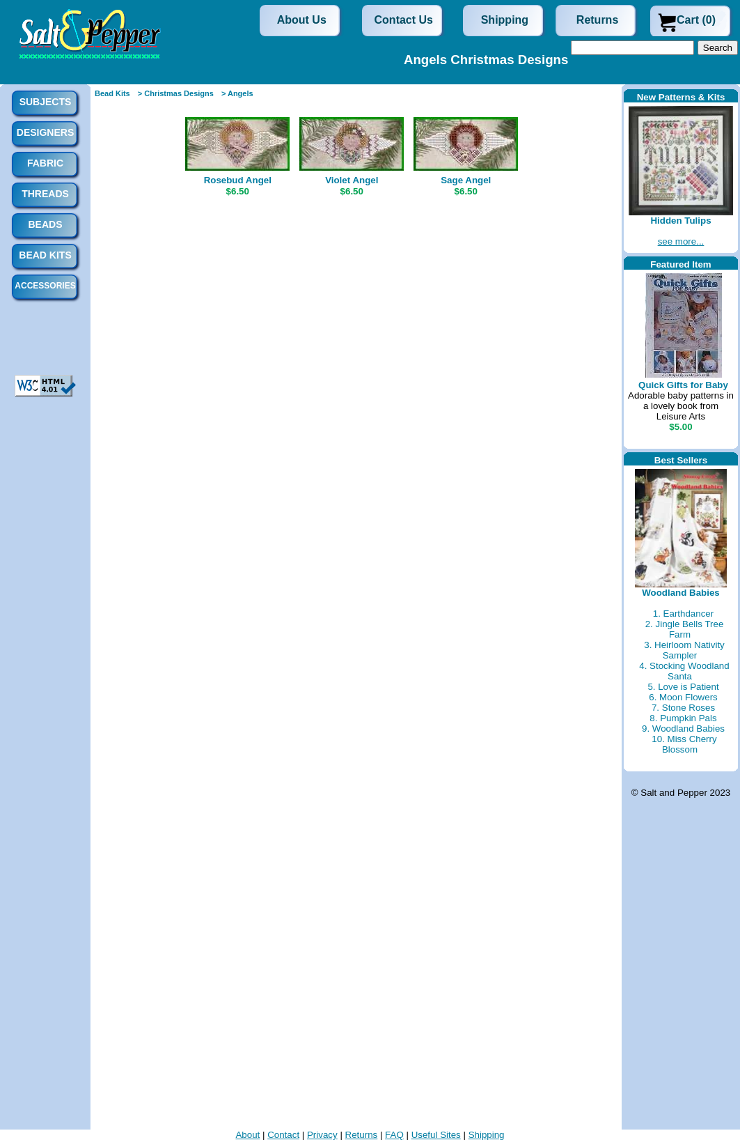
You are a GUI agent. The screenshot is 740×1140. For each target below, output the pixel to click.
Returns (597, 20)
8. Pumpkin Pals (683, 718)
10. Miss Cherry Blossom (684, 744)
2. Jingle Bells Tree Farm (684, 629)
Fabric (45, 163)
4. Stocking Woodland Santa (684, 671)
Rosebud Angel (237, 180)
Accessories (45, 286)
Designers (45, 132)
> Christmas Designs (176, 93)
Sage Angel (466, 180)
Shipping (504, 20)
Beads (45, 224)
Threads (45, 193)
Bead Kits (112, 93)
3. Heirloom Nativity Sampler (684, 650)
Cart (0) (696, 20)
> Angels (237, 93)
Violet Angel (351, 180)
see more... (681, 241)
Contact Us (404, 20)
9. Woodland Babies (683, 728)
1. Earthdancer (683, 613)
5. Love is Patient (682, 686)
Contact (283, 1135)
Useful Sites (436, 1135)
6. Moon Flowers (683, 697)
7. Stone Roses (683, 707)
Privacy (322, 1135)
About (247, 1135)
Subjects (45, 101)
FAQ (394, 1135)
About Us (301, 20)
